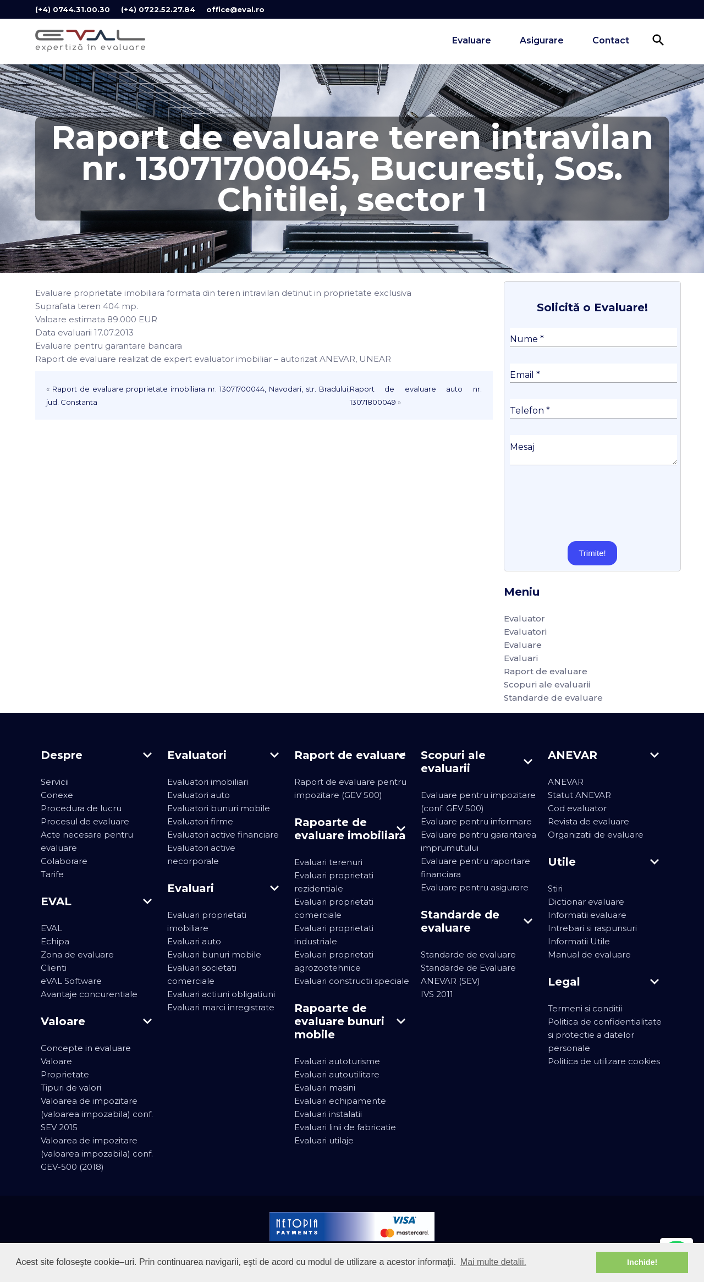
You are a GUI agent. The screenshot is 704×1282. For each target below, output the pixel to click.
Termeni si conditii (585, 1008)
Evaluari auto (194, 941)
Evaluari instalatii (328, 1114)
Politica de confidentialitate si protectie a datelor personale (605, 1034)
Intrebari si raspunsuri (592, 928)
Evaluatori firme (200, 821)
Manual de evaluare (589, 954)
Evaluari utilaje (324, 1140)
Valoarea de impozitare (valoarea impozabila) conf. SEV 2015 (97, 1114)
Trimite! (592, 553)
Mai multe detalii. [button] (493, 1262)
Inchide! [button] (642, 1262)
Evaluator (524, 618)
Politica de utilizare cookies (604, 1061)
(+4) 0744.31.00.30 (72, 9)
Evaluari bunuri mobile (214, 954)
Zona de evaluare (77, 954)
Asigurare (542, 40)
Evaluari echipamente (340, 1101)
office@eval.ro (235, 9)
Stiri (555, 888)
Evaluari (521, 658)
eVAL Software (71, 981)
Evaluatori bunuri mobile (218, 808)
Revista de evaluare (588, 821)
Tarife (52, 874)
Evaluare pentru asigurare (475, 887)
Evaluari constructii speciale (351, 981)
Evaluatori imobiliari (207, 782)
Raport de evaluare (545, 671)
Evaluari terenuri (328, 862)
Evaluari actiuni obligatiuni (221, 994)
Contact (610, 40)
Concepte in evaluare (86, 1048)
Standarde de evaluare (553, 697)
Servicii (55, 782)
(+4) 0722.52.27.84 (158, 9)
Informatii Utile (579, 941)
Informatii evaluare (587, 915)
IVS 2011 (437, 994)
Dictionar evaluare (586, 901)
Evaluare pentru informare (476, 821)
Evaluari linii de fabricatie (345, 1127)
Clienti (54, 967)
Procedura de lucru (81, 808)
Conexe (57, 795)
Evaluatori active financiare (223, 834)
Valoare (56, 1061)
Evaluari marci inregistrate (220, 1007)
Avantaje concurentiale (89, 994)
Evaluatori (525, 631)
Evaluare (471, 40)
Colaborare (64, 861)
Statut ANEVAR (579, 795)
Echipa (55, 941)
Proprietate (65, 1074)
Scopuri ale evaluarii (547, 684)
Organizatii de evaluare (596, 834)
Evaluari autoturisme (337, 1061)
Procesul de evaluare (85, 821)
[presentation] (593, 503)
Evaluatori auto (198, 795)
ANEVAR (566, 782)
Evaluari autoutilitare (337, 1074)
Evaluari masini (324, 1087)
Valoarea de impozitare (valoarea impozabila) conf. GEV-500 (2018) (97, 1153)
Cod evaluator (577, 808)
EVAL (51, 928)
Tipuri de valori (71, 1087)
